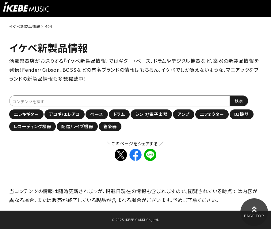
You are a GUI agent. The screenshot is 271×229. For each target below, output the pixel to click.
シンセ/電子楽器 (151, 114)
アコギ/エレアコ (64, 114)
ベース (96, 114)
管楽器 (110, 126)
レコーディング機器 (32, 126)
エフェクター (212, 114)
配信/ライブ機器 (77, 126)
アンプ (183, 114)
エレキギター (26, 114)
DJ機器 (241, 114)
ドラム (119, 114)
